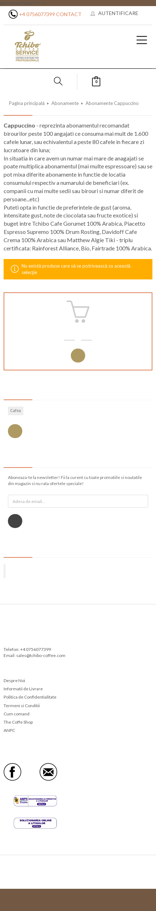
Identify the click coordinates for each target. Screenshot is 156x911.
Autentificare (118, 13)
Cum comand (16, 713)
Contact (69, 14)
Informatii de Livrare (23, 688)
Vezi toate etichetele (15, 431)
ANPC (9, 730)
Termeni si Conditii (22, 705)
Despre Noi (14, 680)
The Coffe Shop (18, 722)
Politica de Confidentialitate (30, 697)
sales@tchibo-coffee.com (40, 655)
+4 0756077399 (37, 14)
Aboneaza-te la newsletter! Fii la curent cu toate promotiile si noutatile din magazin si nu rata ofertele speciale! (75, 480)
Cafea (15, 410)
